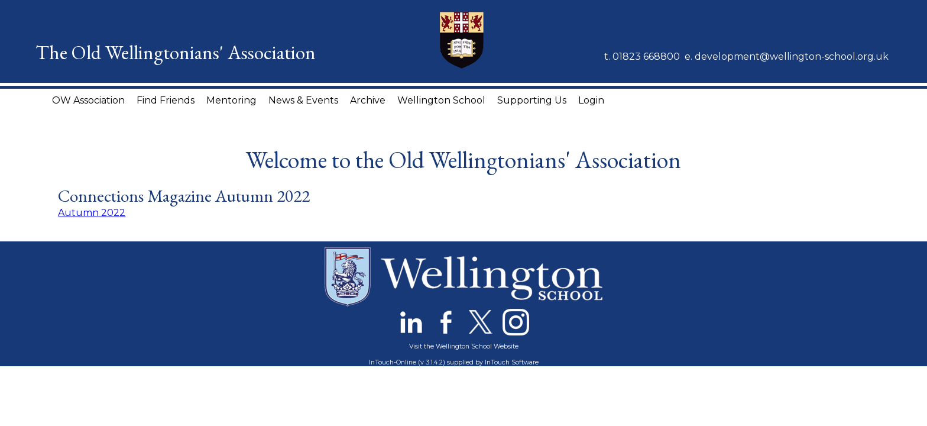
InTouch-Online (392, 362)
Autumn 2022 (91, 212)
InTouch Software (512, 362)
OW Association (88, 100)
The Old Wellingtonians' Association (175, 52)
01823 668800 (646, 56)
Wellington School (441, 100)
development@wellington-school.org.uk (792, 56)
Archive (367, 100)
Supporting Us (531, 100)
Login (591, 100)
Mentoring (231, 100)
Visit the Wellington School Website (463, 346)
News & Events (303, 100)
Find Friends (166, 100)
